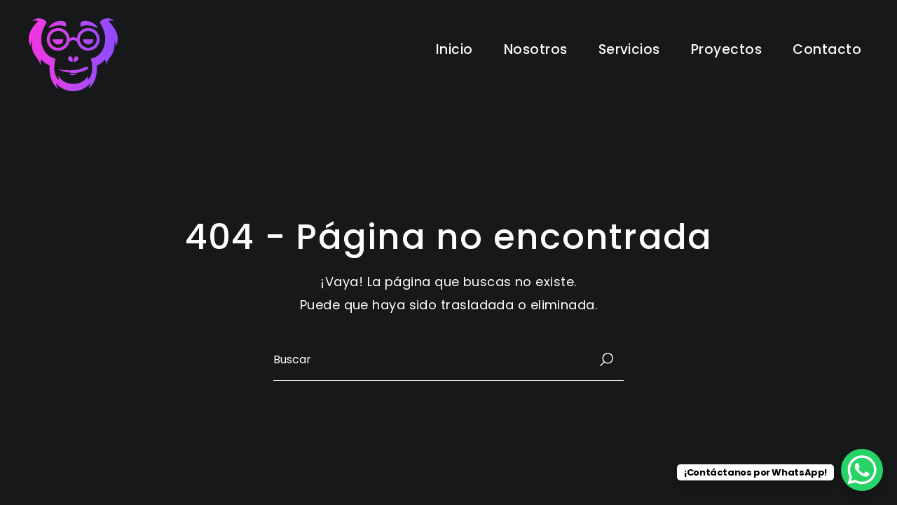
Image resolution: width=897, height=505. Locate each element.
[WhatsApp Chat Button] (862, 470)
